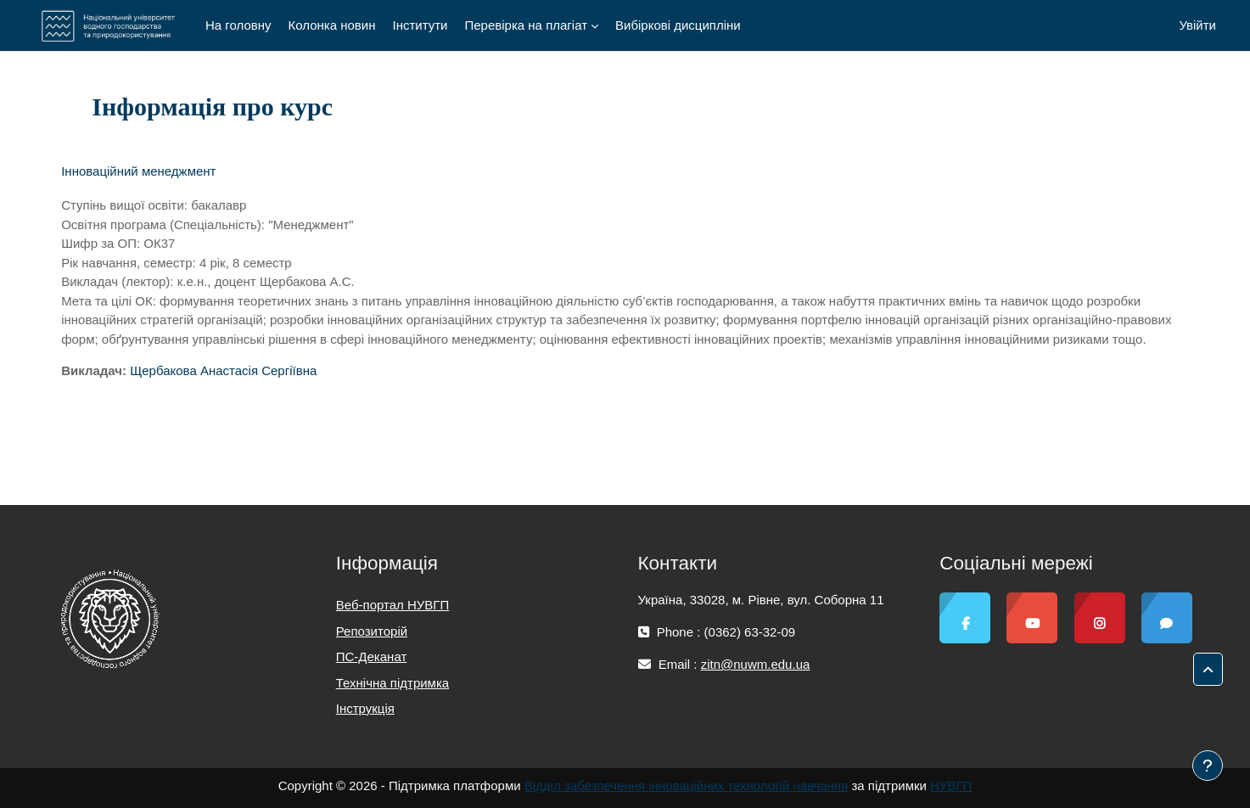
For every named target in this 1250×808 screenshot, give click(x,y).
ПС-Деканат (371, 656)
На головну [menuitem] (238, 25)
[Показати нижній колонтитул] (1207, 765)
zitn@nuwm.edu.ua (755, 664)
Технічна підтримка (392, 683)
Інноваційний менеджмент (138, 171)
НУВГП (951, 785)
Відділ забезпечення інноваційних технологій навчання (686, 785)
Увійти (1197, 25)
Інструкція (365, 708)
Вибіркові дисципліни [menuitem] (678, 25)
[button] (1208, 670)
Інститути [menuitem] (419, 25)
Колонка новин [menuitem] (332, 25)
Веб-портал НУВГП (392, 605)
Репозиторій (371, 631)
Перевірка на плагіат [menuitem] (525, 25)
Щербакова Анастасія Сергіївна (223, 370)
